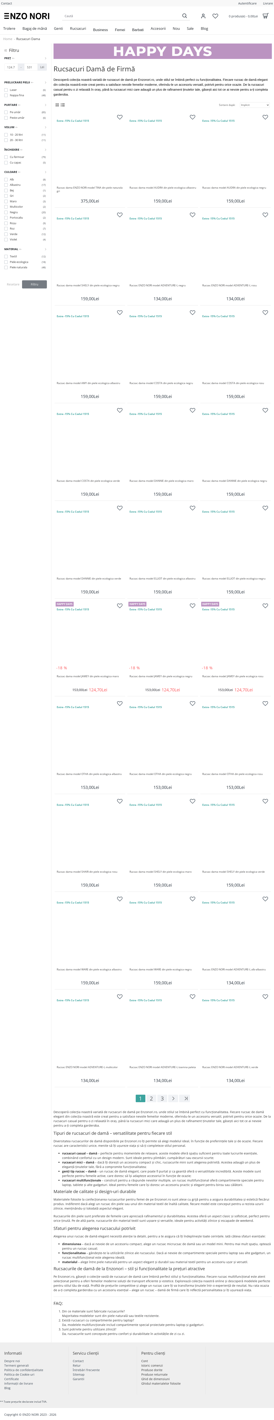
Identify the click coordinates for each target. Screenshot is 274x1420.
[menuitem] (9, 28)
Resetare (13, 284)
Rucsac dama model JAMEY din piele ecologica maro (88, 676)
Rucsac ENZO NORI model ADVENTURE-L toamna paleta (163, 1067)
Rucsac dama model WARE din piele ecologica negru (161, 969)
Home (7, 39)
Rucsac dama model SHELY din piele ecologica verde (233, 872)
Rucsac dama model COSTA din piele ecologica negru (161, 383)
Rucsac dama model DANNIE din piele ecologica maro (162, 481)
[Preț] (11, 67)
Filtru (34, 284)
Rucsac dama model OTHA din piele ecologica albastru (89, 774)
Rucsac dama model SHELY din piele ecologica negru (88, 285)
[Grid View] (57, 105)
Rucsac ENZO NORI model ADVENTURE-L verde (230, 1067)
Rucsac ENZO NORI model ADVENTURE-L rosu (229, 285)
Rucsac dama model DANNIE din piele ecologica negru (234, 481)
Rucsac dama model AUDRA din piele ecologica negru (234, 187)
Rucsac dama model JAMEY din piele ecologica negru (161, 676)
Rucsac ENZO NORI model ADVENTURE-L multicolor (87, 1067)
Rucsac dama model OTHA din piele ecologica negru (161, 774)
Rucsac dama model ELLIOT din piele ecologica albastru (162, 578)
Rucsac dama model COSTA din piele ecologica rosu (233, 383)
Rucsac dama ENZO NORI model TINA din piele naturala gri (90, 189)
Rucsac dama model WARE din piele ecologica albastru (89, 969)
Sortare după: (227, 105)
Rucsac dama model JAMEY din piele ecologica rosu (232, 676)
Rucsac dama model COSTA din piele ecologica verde (88, 481)
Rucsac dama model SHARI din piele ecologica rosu (87, 872)
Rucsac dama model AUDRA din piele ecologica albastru (163, 187)
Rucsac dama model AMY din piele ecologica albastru (88, 383)
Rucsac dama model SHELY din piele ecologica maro (161, 872)
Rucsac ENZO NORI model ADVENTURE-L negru (158, 285)
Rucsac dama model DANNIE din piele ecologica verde (89, 578)
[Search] (184, 16)
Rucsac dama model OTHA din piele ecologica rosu (232, 774)
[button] (100, 30)
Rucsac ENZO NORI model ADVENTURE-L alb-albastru (234, 969)
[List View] (63, 105)
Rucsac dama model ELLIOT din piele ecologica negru (233, 578)
